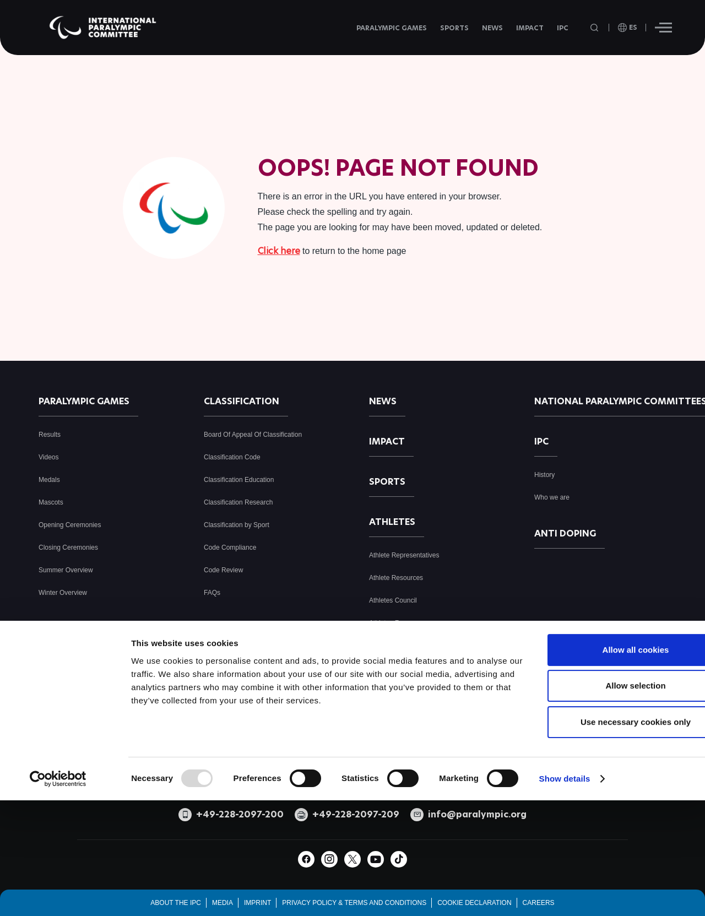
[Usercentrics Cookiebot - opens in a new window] (58, 867)
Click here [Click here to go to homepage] (279, 251)
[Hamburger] (663, 27)
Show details (564, 866)
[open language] (627, 27)
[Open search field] (595, 28)
